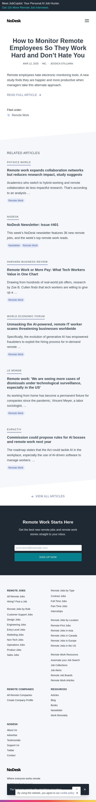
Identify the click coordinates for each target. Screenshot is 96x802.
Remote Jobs (16, 590)
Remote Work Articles (62, 680)
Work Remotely (59, 715)
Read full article (24, 94)
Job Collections (59, 665)
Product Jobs (14, 649)
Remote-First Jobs (61, 625)
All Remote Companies (19, 695)
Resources (59, 689)
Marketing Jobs (15, 634)
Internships (57, 611)
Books (54, 705)
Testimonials (13, 740)
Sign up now (48, 557)
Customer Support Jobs (20, 614)
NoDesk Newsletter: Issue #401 (33, 225)
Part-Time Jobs (59, 606)
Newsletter (14, 245)
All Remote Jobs (16, 596)
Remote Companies (20, 689)
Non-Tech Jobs (15, 639)
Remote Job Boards (62, 675)
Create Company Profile (20, 700)
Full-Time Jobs (59, 601)
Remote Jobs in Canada (64, 635)
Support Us (13, 745)
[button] (87, 20)
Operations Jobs (16, 644)
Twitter (10, 750)
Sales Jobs (13, 655)
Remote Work (18, 115)
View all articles (48, 496)
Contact (11, 755)
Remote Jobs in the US (63, 645)
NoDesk (12, 724)
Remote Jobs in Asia (62, 630)
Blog (53, 700)
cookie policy (67, 793)
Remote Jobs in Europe (63, 640)
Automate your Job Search (65, 660)
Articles (55, 695)
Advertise (12, 735)
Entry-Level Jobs (16, 629)
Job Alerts (56, 670)
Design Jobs (13, 619)
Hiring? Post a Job (17, 601)
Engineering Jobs (16, 624)
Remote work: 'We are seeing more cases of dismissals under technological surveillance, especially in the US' (44, 383)
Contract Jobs (58, 596)
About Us (12, 730)
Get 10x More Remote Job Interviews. (25, 7)
